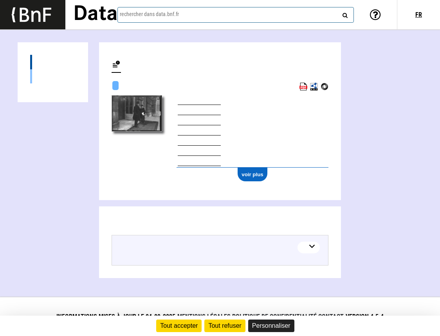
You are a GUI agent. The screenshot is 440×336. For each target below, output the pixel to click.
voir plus (252, 174)
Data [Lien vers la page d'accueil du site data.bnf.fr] (95, 14)
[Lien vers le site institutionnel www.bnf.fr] (32, 14)
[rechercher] (344, 14)
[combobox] (235, 15)
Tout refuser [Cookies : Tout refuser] (224, 325)
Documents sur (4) (53, 62)
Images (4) (53, 76)
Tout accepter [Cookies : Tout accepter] (179, 325)
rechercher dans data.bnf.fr (149, 14)
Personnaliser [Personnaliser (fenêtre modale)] (271, 325)
